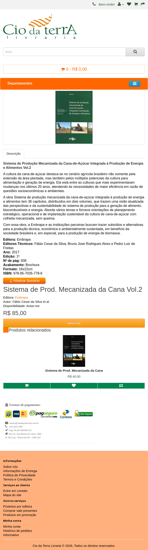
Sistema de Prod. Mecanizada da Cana (74, 370)
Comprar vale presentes (20, 510)
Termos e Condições (17, 479)
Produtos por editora (17, 506)
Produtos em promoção (19, 515)
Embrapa (21, 297)
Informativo (11, 535)
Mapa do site (12, 495)
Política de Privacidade (19, 475)
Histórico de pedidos (17, 530)
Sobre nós (10, 466)
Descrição (14, 153)
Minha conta (12, 526)
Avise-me (73, 323)
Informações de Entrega (20, 471)
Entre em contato (15, 491)
